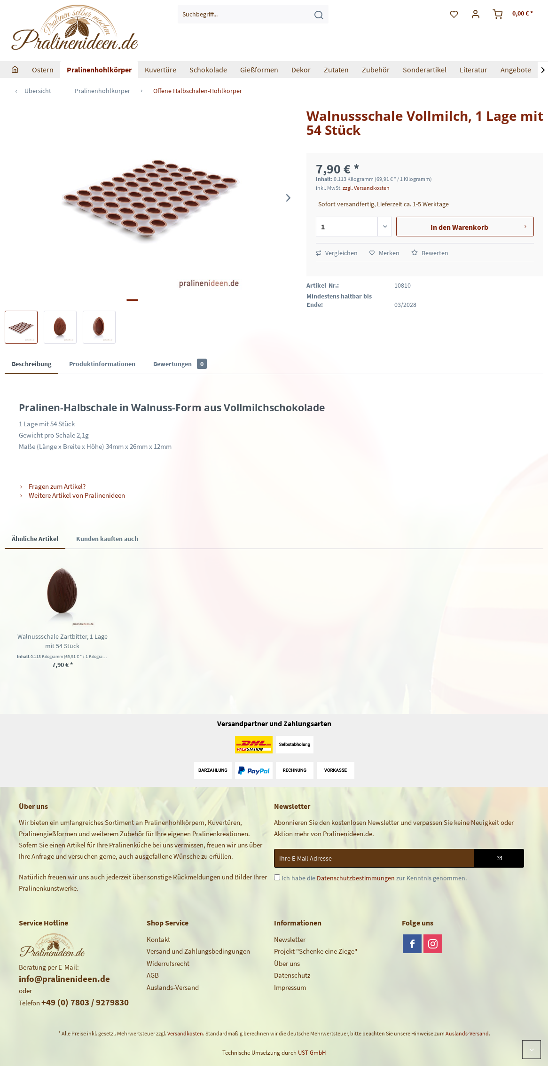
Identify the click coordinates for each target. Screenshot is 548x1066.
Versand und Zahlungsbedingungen (198, 951)
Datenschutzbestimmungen (356, 878)
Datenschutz (292, 975)
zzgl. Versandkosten (366, 187)
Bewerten (429, 253)
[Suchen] (319, 14)
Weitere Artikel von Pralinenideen (72, 495)
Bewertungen (180, 364)
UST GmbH (312, 1053)
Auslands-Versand (173, 987)
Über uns (287, 963)
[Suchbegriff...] (253, 14)
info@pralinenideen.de (64, 978)
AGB (153, 975)
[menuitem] (253, 14)
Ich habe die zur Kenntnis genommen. (374, 878)
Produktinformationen (102, 364)
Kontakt (158, 939)
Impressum (290, 987)
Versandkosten (185, 1033)
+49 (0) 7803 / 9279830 (85, 1002)
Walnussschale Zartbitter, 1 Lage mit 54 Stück (62, 641)
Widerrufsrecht (168, 963)
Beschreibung (31, 364)
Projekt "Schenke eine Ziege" (315, 951)
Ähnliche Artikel (35, 538)
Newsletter (289, 939)
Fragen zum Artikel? (52, 486)
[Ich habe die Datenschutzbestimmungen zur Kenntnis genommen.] (277, 877)
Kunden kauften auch (107, 538)
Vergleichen (337, 253)
